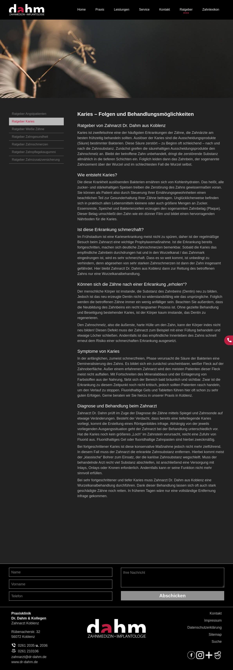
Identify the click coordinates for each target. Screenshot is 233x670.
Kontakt (216, 613)
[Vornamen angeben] (60, 584)
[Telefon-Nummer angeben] (60, 596)
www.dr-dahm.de (24, 662)
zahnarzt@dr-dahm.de (28, 657)
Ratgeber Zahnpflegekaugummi (34, 152)
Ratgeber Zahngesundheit (30, 136)
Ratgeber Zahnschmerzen (30, 144)
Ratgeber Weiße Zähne (28, 129)
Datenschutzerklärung (204, 627)
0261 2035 (26, 645)
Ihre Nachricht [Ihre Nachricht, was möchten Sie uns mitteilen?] (172, 577)
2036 (44, 645)
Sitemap (215, 634)
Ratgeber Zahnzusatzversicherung (36, 159)
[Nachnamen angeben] (60, 572)
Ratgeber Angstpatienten (29, 113)
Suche (217, 642)
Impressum (213, 620)
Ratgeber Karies (23, 121)
